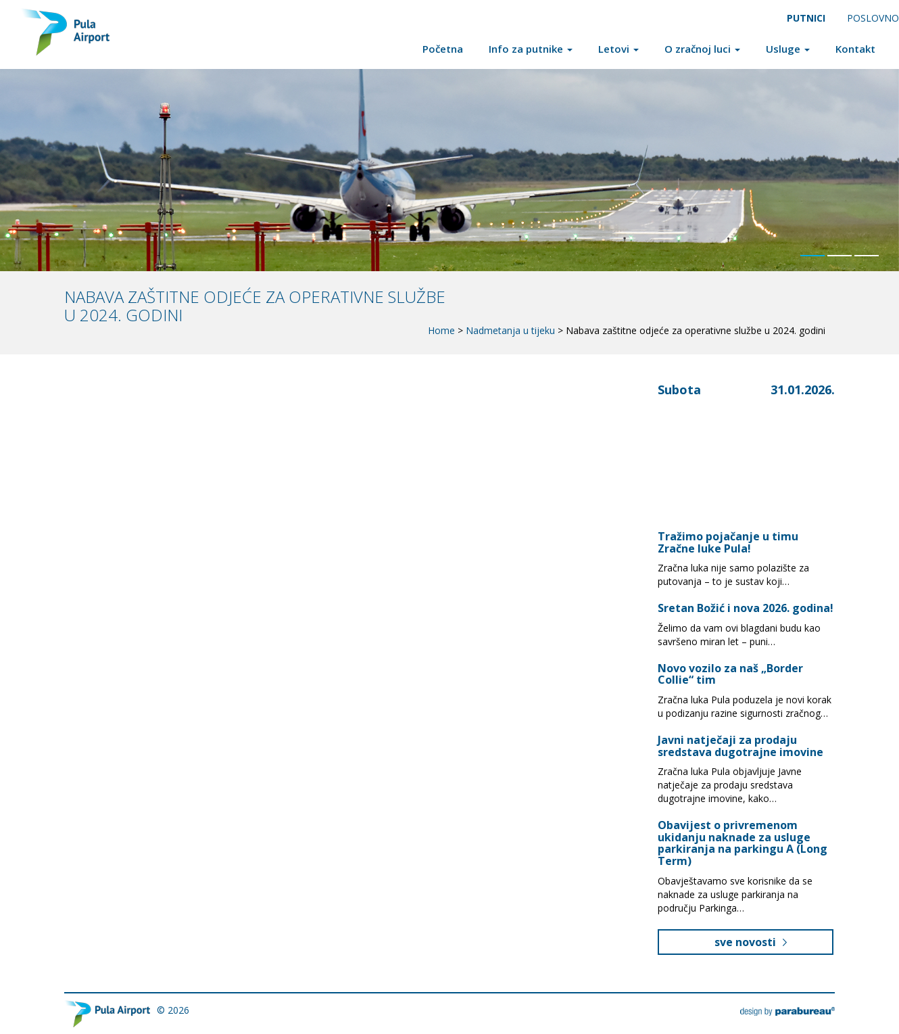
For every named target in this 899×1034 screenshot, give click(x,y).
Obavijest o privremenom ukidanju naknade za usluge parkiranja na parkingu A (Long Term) (742, 843)
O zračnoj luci (702, 48)
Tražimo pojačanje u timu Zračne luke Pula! (728, 542)
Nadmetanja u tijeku (510, 330)
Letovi (618, 48)
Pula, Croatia (729, 446)
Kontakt (855, 48)
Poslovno (873, 17)
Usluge (788, 48)
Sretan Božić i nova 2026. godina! (745, 608)
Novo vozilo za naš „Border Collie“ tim (730, 674)
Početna (442, 48)
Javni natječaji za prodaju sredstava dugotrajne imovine (740, 745)
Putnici (806, 17)
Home (441, 330)
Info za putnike (531, 48)
